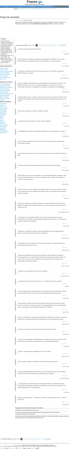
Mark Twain (3, 128)
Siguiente (63, 45)
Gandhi (2, 120)
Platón (1, 117)
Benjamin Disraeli (65, 276)
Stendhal (2, 116)
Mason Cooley (3, 96)
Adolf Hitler (66, 54)
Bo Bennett (66, 392)
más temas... (52, 445)
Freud (1, 119)
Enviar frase (54, 446)
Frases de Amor (25, 445)
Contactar (24, 448)
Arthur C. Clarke (65, 265)
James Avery (66, 105)
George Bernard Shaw (5, 87)
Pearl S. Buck (66, 366)
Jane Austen (66, 346)
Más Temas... (3, 78)
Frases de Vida (3, 69)
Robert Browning (4, 95)
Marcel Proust (66, 312)
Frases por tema (10, 446)
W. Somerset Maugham (5, 93)
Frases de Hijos (4, 75)
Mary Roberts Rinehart (64, 212)
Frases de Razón (4, 68)
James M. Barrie (65, 356)
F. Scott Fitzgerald (4, 84)
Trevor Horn (66, 198)
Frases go (7, 448)
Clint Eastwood (65, 404)
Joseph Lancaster (4, 90)
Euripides (67, 286)
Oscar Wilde (3, 114)
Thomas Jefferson (4, 131)
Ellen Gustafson (65, 184)
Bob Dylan (2, 122)
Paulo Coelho (3, 111)
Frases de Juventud (9, 17)
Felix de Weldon (65, 170)
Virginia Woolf (66, 298)
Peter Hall (66, 126)
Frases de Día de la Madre (6, 71)
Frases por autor (17, 446)
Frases (6, 6)
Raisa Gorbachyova (64, 78)
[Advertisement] (34, 13)
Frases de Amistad (32, 445)
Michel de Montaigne (64, 378)
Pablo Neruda (3, 112)
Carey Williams (65, 160)
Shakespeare (3, 109)
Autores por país (39, 446)
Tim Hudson (66, 148)
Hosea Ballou (66, 334)
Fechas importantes (47, 446)
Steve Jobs (2, 123)
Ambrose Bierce (65, 238)
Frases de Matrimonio (5, 77)
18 (58, 45)
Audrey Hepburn (4, 125)
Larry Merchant (65, 116)
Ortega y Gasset (4, 108)
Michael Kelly (66, 136)
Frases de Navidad (4, 72)
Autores (33, 6)
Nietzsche (2, 105)
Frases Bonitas (46, 445)
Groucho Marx (3, 106)
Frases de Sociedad (5, 74)
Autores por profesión (31, 446)
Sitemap (28, 448)
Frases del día (46, 6)
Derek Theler (66, 226)
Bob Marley (3, 129)
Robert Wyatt (3, 92)
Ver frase (64, 51)
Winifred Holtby (65, 92)
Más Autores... (3, 132)
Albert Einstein (3, 103)
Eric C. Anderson (65, 66)
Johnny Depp (3, 126)
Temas (20, 6)
